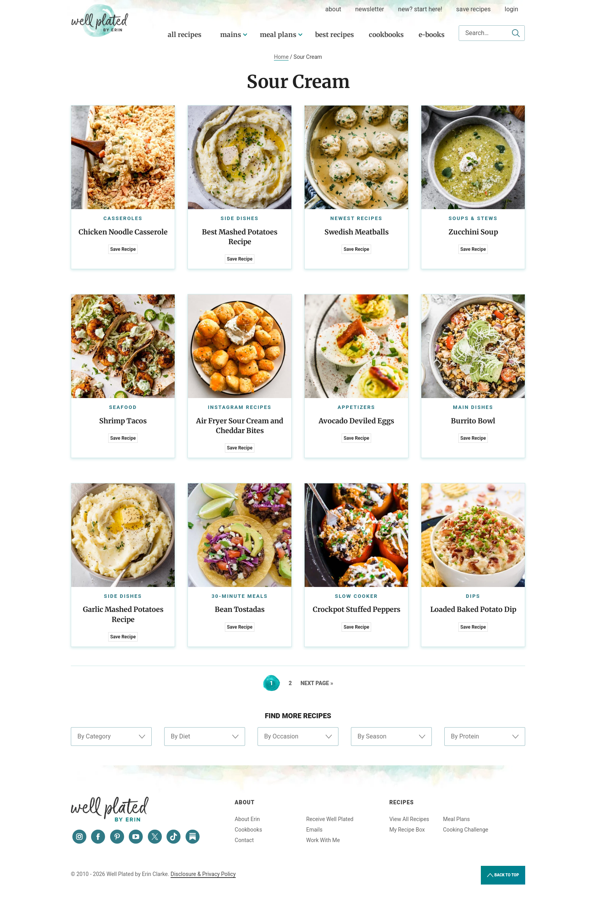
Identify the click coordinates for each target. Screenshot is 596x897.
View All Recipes (409, 819)
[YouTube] (136, 837)
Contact (244, 840)
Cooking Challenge (465, 830)
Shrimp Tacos (123, 420)
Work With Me (323, 840)
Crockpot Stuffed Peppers (356, 609)
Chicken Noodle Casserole (123, 231)
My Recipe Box (407, 830)
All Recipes (185, 34)
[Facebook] (98, 837)
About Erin (247, 819)
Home (281, 57)
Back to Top (503, 875)
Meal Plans (278, 34)
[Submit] (515, 33)
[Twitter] (155, 837)
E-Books (432, 34)
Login (511, 9)
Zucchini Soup (473, 231)
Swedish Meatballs (356, 231)
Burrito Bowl (473, 420)
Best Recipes (334, 34)
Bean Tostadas (240, 609)
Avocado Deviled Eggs (356, 420)
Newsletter (369, 9)
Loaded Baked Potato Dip (473, 609)
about (333, 9)
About (244, 802)
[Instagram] (79, 837)
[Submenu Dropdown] (245, 35)
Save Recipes (473, 9)
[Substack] (193, 837)
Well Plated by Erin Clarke (100, 20)
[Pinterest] (117, 837)
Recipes (401, 802)
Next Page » (317, 683)
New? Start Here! (420, 9)
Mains (230, 34)
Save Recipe (123, 249)
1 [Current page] (275, 683)
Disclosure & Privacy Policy (202, 874)
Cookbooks (386, 34)
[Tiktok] (174, 837)
